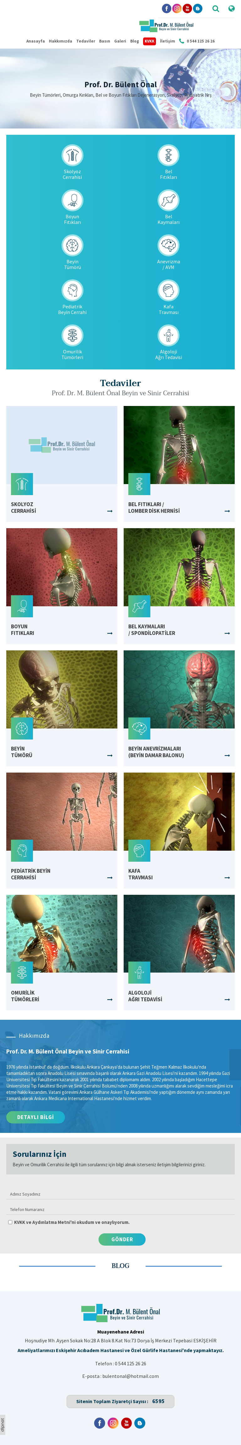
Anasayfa (35, 41)
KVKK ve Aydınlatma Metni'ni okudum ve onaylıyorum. (72, 1222)
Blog (134, 41)
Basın (104, 41)
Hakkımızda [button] (60, 41)
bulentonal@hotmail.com (130, 1376)
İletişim (167, 41)
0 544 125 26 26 (130, 1363)
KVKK (149, 41)
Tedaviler (85, 41)
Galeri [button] (120, 41)
